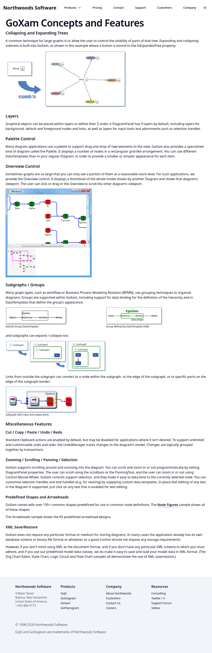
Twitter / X (158, 598)
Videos (155, 608)
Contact (118, 8)
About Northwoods (118, 593)
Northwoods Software (29, 7)
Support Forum (161, 603)
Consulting (158, 593)
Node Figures (167, 504)
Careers (111, 608)
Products (72, 8)
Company (189, 8)
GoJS (64, 593)
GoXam (65, 603)
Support (140, 8)
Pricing (97, 8)
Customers (164, 8)
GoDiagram (68, 598)
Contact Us (113, 603)
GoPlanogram (70, 608)
